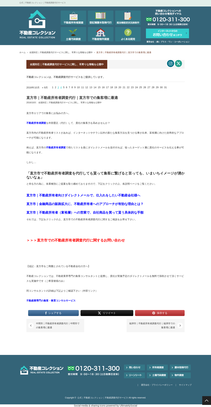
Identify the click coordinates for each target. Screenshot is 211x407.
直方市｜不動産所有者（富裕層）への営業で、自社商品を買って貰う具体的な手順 (84, 212)
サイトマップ (185, 385)
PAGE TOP (206, 400)
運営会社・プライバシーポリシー (157, 385)
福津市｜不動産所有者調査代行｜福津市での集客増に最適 (152, 325)
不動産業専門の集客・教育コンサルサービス (51, 300)
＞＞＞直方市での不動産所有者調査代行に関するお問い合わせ (75, 240)
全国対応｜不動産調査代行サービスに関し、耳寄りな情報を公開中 (61, 52)
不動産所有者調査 (36, 123)
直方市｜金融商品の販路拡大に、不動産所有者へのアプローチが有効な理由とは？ (84, 204)
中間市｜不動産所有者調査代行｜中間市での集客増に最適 (57, 325)
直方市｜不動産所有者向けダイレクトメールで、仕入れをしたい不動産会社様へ (83, 195)
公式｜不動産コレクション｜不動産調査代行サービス (102, 397)
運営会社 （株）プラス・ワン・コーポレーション (168, 42)
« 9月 (45, 87)
